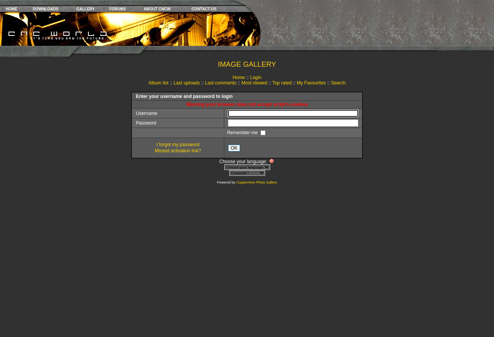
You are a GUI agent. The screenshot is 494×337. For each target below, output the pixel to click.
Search (338, 83)
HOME (11, 9)
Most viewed (254, 83)
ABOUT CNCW (157, 9)
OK (234, 148)
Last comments (220, 83)
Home (239, 77)
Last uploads (187, 83)
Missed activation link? (178, 150)
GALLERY (85, 9)
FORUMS (117, 9)
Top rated (282, 83)
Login (255, 77)
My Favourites (311, 83)
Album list (158, 83)
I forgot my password (177, 144)
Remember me (243, 132)
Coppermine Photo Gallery (256, 182)
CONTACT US (204, 9)
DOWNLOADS (46, 9)
